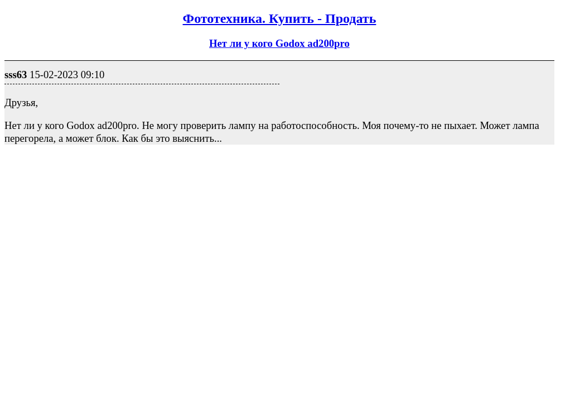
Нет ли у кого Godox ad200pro (279, 43)
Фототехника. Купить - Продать (279, 18)
